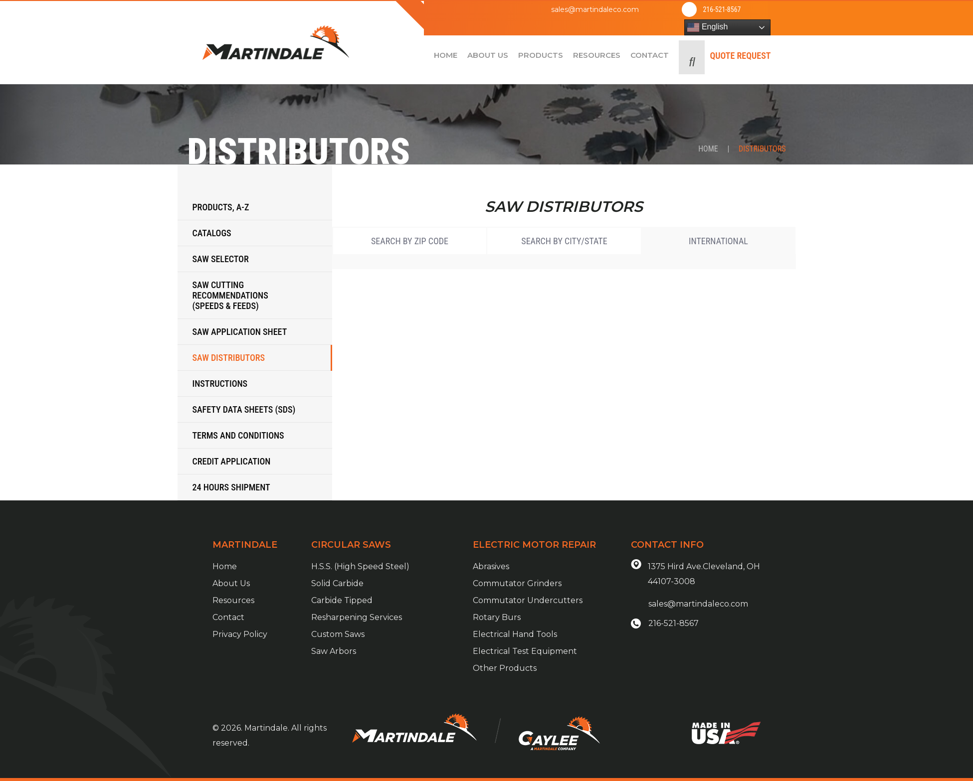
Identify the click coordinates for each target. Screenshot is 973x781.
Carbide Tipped (342, 600)
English (707, 27)
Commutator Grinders (517, 583)
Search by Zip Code (409, 241)
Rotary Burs (497, 617)
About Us (231, 583)
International (718, 241)
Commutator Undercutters (528, 600)
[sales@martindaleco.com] (526, 9)
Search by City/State (564, 241)
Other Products (505, 668)
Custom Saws (338, 634)
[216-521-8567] (689, 9)
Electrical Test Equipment (525, 651)
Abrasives (491, 566)
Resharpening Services (356, 617)
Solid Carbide (337, 583)
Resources (233, 600)
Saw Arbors (333, 651)
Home (708, 149)
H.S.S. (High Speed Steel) (360, 566)
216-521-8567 (722, 9)
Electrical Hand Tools (515, 634)
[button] (692, 57)
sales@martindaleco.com (595, 9)
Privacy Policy (239, 634)
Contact (228, 617)
